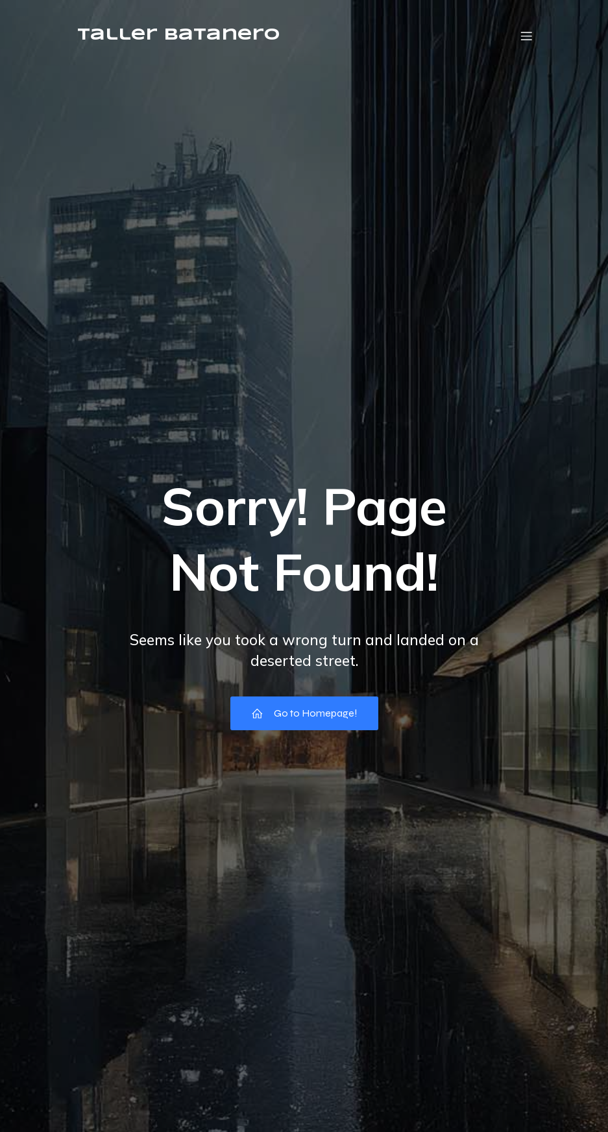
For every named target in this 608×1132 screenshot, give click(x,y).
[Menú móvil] (527, 36)
